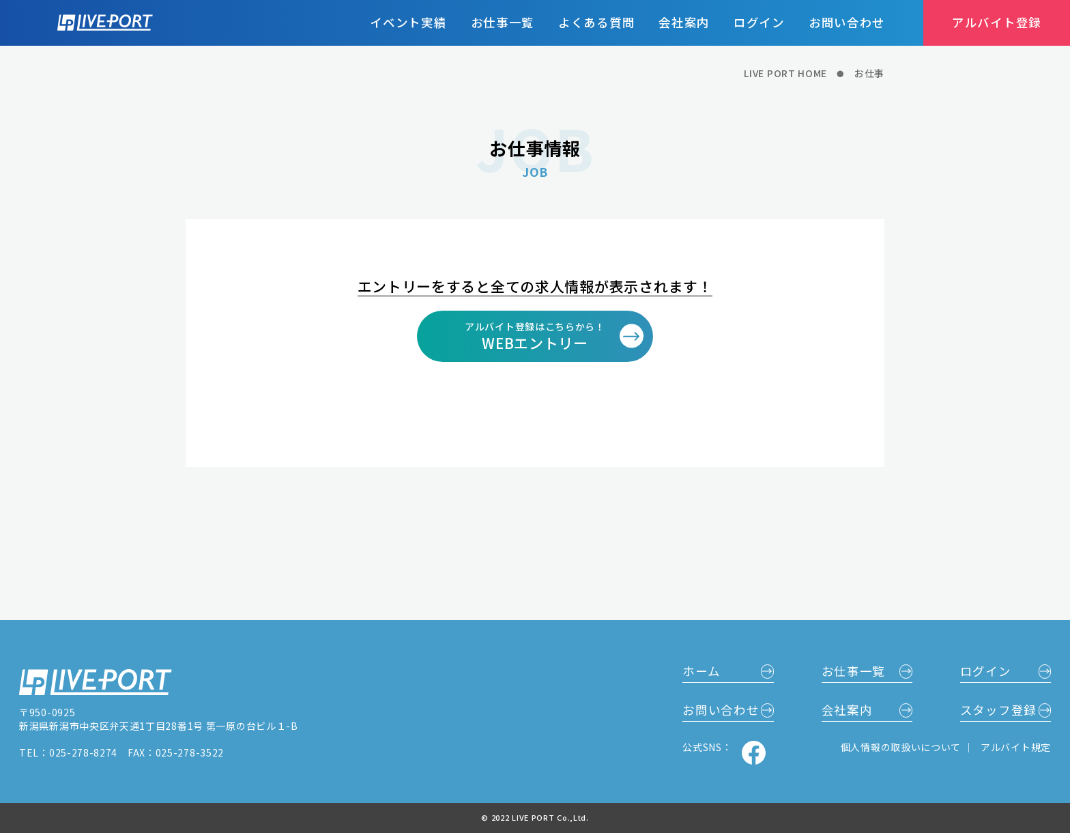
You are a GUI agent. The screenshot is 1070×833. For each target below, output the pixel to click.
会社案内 (684, 22)
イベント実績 (408, 22)
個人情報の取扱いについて (902, 747)
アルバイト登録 (996, 22)
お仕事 (869, 73)
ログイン (759, 22)
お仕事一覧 (503, 22)
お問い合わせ (847, 22)
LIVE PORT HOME (785, 73)
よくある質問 (596, 22)
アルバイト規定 (1016, 747)
